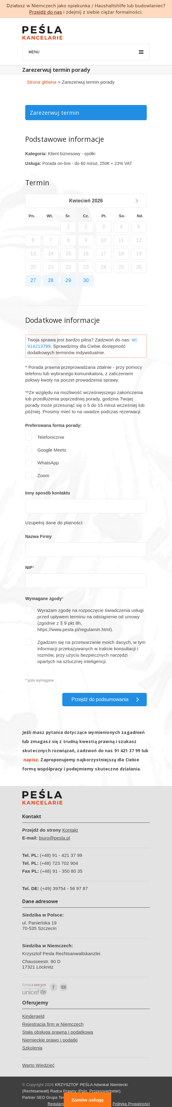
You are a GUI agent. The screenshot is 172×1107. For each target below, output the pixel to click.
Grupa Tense (57, 1097)
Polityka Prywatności (131, 1104)
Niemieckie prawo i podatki (49, 1039)
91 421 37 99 (127, 750)
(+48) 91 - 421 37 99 (61, 855)
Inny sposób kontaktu (47, 493)
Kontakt (70, 830)
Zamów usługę (87, 1099)
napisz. (31, 760)
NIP (29, 567)
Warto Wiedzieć (38, 1065)
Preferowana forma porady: (53, 425)
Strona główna (42, 82)
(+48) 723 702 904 (59, 863)
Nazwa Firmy (38, 536)
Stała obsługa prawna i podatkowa (57, 1032)
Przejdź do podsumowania (100, 699)
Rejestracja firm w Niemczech (53, 1024)
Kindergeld (33, 1016)
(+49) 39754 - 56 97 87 (64, 888)
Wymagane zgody (43, 598)
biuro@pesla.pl (54, 837)
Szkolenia (32, 1047)
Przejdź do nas (45, 12)
